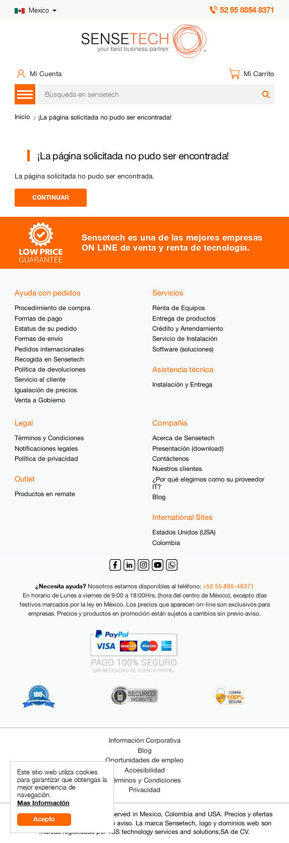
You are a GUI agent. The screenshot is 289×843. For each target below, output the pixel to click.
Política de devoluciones (50, 369)
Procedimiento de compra (52, 308)
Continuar (50, 197)
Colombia (166, 543)
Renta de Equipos (178, 308)
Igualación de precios (46, 390)
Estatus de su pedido (46, 328)
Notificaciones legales (46, 448)
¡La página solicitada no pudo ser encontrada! (104, 117)
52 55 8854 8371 (247, 9)
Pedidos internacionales (49, 349)
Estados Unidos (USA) (183, 532)
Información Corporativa (145, 740)
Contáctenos (170, 458)
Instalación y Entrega (182, 384)
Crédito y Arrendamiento (187, 328)
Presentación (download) (187, 448)
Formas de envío (39, 338)
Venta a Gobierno (40, 400)
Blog (158, 497)
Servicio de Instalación (184, 338)
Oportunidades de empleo (144, 760)
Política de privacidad (46, 458)
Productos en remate (45, 494)
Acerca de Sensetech (183, 438)
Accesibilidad (145, 770)
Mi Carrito (259, 74)
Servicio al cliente (40, 379)
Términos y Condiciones (49, 438)
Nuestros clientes (177, 468)
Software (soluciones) (182, 349)
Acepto (44, 819)
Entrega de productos (183, 318)
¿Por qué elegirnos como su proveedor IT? (208, 483)
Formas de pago (38, 318)
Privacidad (144, 790)
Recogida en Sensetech (49, 359)
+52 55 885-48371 (228, 586)
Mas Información (43, 803)
